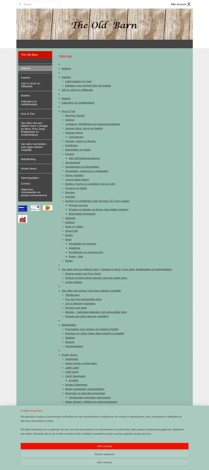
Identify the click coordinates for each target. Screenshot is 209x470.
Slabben (70, 337)
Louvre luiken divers (77, 179)
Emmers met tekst (76, 307)
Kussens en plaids (76, 188)
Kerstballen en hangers (82, 243)
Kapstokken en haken (78, 149)
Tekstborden (72, 294)
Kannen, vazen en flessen (80, 141)
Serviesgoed (72, 162)
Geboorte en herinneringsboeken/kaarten (93, 410)
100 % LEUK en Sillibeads (77, 89)
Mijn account (181, 4)
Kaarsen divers (74, 132)
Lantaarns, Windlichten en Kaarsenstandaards (92, 124)
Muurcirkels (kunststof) (82, 213)
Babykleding (69, 324)
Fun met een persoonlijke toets (83, 299)
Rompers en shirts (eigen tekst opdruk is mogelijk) (95, 333)
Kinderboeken (73, 406)
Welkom (66, 68)
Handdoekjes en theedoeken (82, 166)
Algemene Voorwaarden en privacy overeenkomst (34, 192)
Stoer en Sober (74, 226)
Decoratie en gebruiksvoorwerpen (85, 393)
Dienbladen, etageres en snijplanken (87, 171)
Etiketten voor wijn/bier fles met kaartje (88, 85)
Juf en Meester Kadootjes (80, 303)
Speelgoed (71, 359)
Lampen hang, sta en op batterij (84, 128)
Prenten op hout (78, 205)
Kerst (68, 239)
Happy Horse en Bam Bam (81, 363)
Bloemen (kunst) (75, 115)
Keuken (69, 153)
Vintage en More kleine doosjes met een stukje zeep (96, 277)
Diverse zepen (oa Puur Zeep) (83, 273)
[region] (81, 455)
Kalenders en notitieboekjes (78, 102)
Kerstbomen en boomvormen (86, 252)
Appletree (74, 247)
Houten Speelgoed (76, 384)
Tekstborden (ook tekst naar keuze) (89, 397)
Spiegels (70, 218)
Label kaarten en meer (78, 81)
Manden (70, 192)
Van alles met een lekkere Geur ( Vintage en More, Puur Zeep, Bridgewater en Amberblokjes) (117, 269)
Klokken (70, 222)
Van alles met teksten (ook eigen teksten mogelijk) (91, 290)
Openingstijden (70, 423)
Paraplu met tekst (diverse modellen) (87, 316)
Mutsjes (69, 341)
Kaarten (66, 77)
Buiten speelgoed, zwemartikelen (84, 388)
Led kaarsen (76, 136)
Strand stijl (71, 230)
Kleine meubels (74, 175)
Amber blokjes (73, 282)
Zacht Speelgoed (75, 376)
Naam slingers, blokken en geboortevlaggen (91, 401)
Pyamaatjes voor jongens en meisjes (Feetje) (92, 329)
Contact (66, 427)
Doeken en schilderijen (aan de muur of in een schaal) (97, 200)
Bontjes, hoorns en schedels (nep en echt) (90, 183)
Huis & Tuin (68, 111)
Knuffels (73, 380)
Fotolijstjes (71, 145)
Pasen (69, 260)
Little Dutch (72, 371)
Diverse (69, 119)
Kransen (70, 196)
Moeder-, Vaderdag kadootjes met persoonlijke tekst (96, 312)
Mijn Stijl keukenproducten (84, 158)
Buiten (69, 235)
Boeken (66, 98)
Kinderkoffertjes (74, 414)
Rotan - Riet (76, 256)
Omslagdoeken (74, 346)
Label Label (72, 367)
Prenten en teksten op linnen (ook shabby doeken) (98, 209)
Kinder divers (69, 354)
